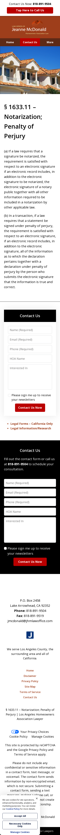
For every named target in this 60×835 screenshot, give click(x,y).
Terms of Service (30, 692)
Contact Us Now (30, 407)
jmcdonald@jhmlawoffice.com (30, 621)
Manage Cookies (43, 736)
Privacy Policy (30, 681)
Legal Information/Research (30, 428)
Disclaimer (30, 676)
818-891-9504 (36, 611)
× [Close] (37, 798)
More (50, 42)
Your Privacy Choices (30, 732)
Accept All (20, 815)
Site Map (30, 686)
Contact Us (30, 42)
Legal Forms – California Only (31, 424)
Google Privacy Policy (32, 750)
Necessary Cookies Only (20, 825)
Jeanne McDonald (43, 817)
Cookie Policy (18, 736)
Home (10, 42)
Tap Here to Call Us (30, 10)
